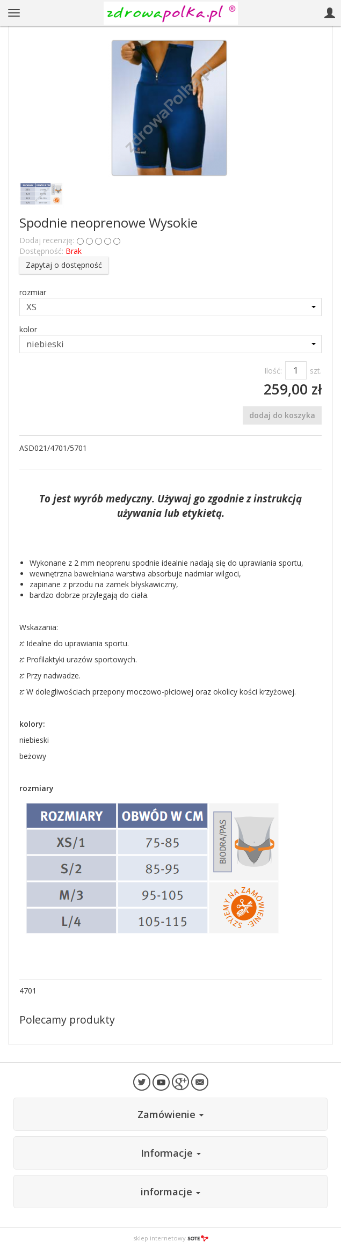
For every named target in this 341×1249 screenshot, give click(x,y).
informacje (170, 1191)
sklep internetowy (170, 1238)
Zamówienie (170, 1114)
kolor (28, 329)
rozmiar (32, 292)
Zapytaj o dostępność (64, 265)
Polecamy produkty (67, 1019)
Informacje (171, 1152)
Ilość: (273, 371)
